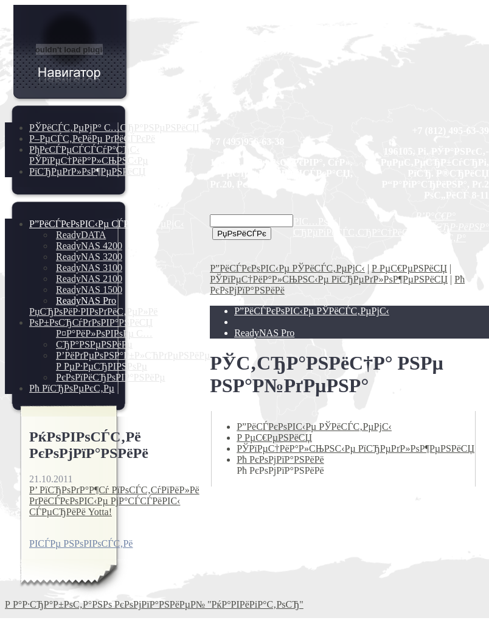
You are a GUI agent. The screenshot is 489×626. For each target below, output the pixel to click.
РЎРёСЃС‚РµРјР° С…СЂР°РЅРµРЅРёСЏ (114, 127)
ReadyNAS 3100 (89, 267)
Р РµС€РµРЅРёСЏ (409, 268)
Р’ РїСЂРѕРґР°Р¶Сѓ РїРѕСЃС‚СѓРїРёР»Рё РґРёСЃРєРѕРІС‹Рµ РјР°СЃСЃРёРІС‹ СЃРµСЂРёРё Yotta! (114, 501)
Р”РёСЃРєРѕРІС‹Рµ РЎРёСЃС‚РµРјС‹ (287, 268)
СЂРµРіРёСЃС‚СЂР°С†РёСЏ (354, 232)
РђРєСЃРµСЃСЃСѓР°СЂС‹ (84, 149)
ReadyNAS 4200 (89, 246)
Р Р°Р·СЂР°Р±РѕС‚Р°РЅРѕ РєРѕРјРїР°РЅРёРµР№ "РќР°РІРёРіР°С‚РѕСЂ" (154, 604)
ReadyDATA (81, 235)
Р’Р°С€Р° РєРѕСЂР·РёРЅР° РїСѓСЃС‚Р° (452, 227)
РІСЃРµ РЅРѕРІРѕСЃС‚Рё (81, 543)
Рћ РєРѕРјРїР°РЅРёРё (280, 459)
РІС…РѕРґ (314, 221)
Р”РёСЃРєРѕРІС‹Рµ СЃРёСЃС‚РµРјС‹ (106, 224)
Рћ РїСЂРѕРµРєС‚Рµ (71, 388)
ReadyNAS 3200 (89, 256)
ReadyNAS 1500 (89, 289)
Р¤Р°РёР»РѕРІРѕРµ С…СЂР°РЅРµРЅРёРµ (104, 339)
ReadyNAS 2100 (89, 278)
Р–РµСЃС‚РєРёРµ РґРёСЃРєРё (92, 138)
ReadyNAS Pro (86, 300)
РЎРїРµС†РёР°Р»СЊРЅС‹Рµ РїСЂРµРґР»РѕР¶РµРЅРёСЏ (88, 166)
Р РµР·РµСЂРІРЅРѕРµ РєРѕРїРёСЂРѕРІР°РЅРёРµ (110, 371)
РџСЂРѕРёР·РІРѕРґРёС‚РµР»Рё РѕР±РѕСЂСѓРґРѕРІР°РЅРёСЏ (93, 317)
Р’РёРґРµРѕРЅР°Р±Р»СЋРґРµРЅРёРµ (133, 355)
